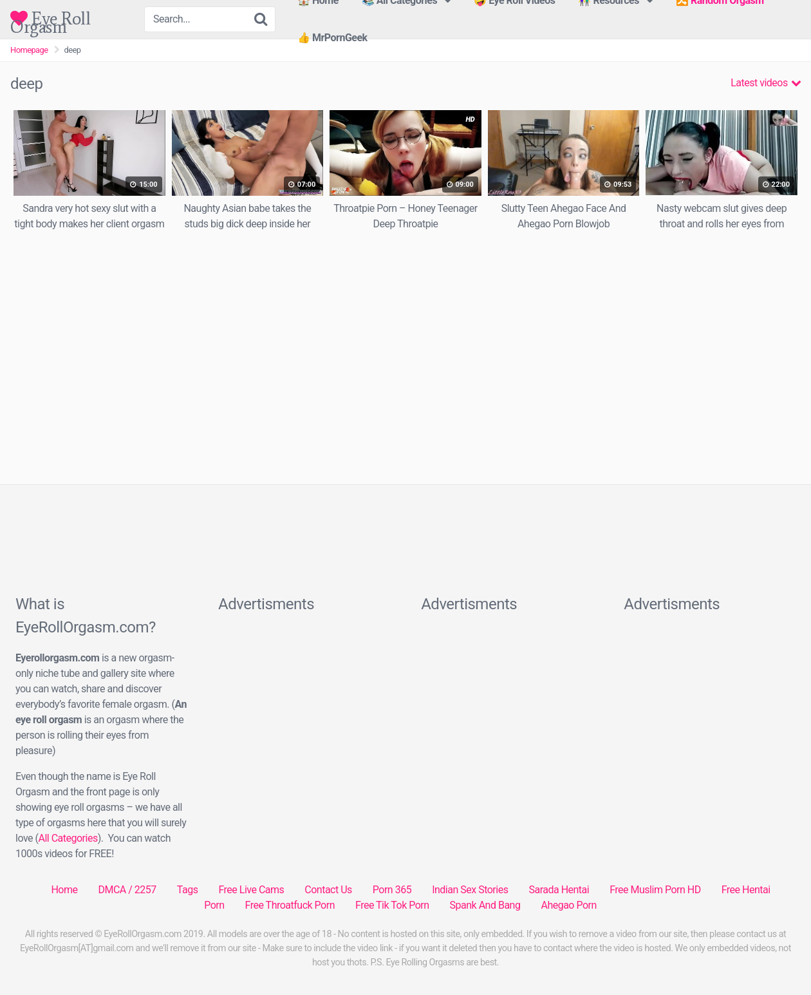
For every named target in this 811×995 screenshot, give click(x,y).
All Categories (67, 838)
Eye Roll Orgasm (50, 18)
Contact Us (328, 890)
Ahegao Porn (568, 905)
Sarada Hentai (558, 890)
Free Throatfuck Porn (290, 905)
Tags (187, 890)
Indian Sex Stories (470, 890)
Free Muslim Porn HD (655, 890)
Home (64, 890)
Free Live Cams (251, 890)
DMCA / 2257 (127, 890)
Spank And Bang (485, 905)
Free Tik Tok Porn (392, 905)
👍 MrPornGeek (332, 38)
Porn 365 (392, 890)
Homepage (29, 50)
